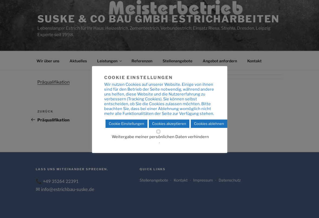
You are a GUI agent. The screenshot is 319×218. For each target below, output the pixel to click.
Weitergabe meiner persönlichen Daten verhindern (160, 136)
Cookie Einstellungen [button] (126, 123)
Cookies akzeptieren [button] (169, 123)
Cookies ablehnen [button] (209, 123)
